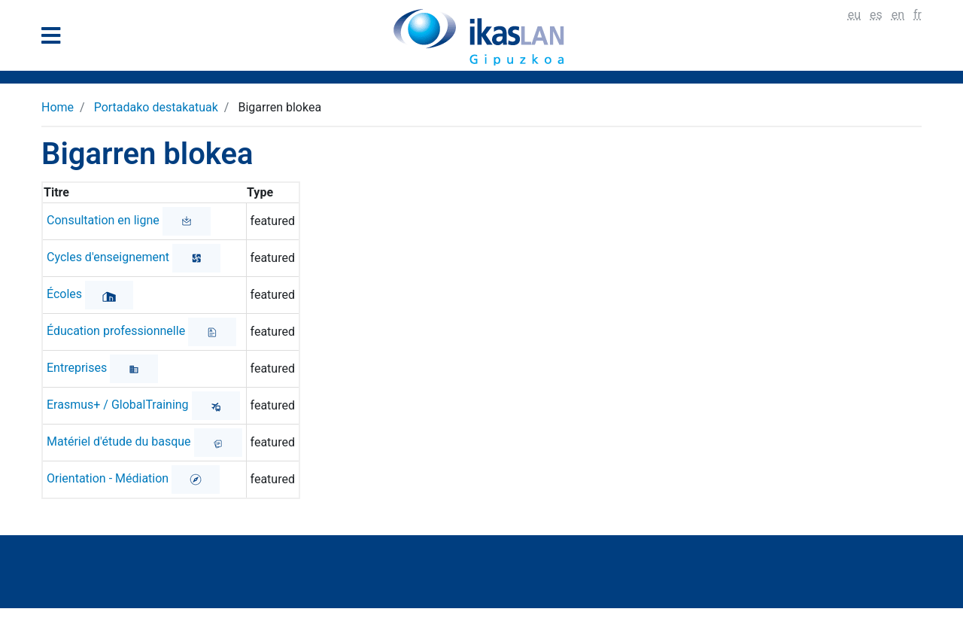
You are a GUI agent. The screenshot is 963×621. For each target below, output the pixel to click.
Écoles (64, 294)
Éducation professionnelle (116, 331)
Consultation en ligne (103, 220)
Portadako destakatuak (156, 107)
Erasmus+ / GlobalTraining (118, 404)
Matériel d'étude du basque (119, 441)
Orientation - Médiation (108, 478)
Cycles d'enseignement (108, 257)
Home (57, 107)
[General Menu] (55, 39)
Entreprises (77, 368)
